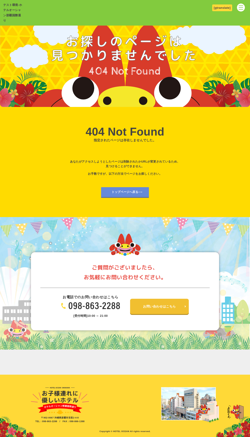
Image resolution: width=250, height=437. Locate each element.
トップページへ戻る (125, 192)
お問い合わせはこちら (159, 306)
